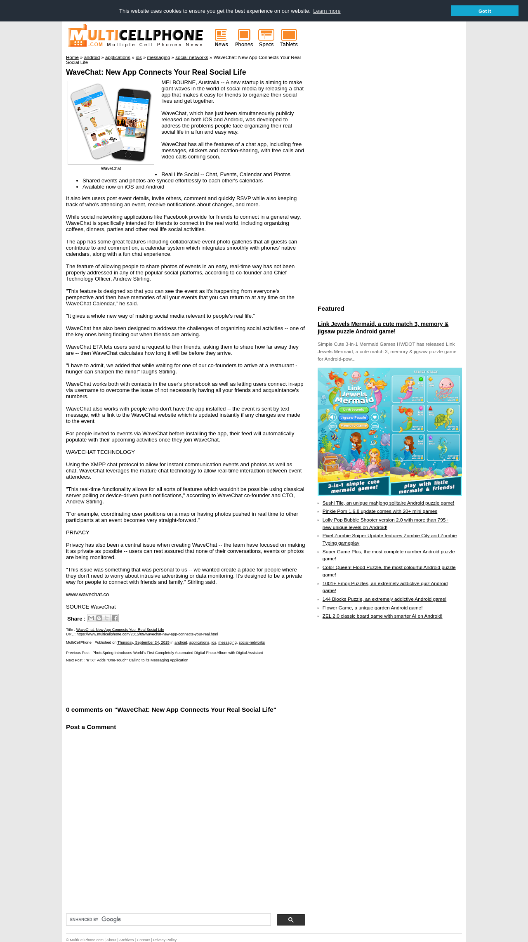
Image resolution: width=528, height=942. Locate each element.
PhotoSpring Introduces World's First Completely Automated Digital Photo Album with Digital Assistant (177, 652)
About (111, 939)
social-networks (252, 642)
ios (213, 642)
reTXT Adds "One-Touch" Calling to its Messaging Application (137, 660)
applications (199, 642)
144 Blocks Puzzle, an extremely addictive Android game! (384, 599)
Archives (126, 939)
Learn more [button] (326, 11)
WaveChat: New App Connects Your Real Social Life (156, 72)
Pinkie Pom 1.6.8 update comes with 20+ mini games (380, 511)
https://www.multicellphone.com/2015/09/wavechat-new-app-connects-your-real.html (147, 634)
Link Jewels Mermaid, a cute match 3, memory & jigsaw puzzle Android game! (383, 327)
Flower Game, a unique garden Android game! (373, 607)
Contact (143, 939)
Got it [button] (484, 11)
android (180, 642)
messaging (227, 642)
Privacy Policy (165, 939)
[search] (167, 919)
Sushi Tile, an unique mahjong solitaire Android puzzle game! (389, 502)
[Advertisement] (162, 683)
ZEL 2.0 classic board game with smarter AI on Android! (383, 616)
